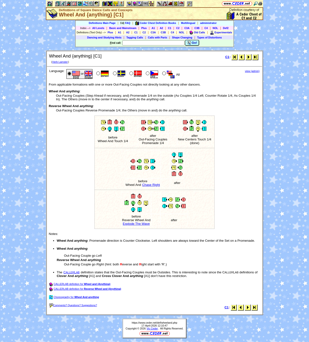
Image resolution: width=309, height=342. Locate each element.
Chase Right (151, 185)
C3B (196, 28)
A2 (161, 28)
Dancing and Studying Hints (104, 37)
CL (71, 272)
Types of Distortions (209, 37)
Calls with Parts (157, 37)
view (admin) (252, 71)
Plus (144, 28)
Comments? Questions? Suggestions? (73, 305)
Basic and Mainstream (122, 28)
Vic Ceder (152, 328)
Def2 (226, 28)
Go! (192, 43)
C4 (206, 28)
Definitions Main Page (102, 23)
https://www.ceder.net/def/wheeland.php (154, 322)
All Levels (98, 28)
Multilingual (188, 23)
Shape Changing (182, 37)
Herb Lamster (60, 61)
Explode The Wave (136, 224)
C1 (169, 28)
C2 (178, 28)
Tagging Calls (134, 37)
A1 (153, 28)
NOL (215, 28)
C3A (187, 28)
